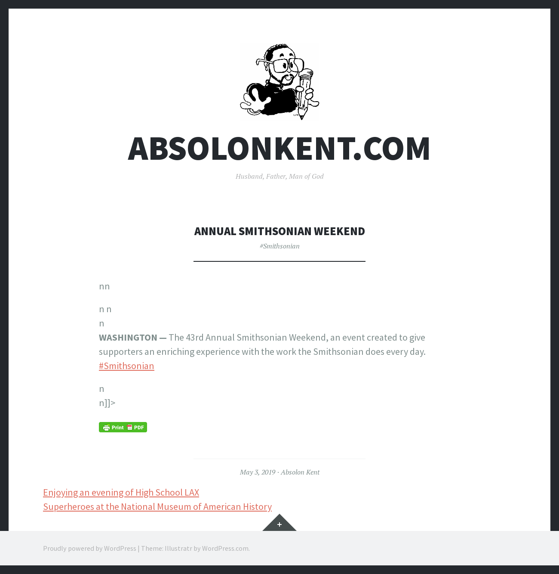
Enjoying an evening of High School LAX (121, 492)
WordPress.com (225, 548)
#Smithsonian (280, 246)
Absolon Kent (300, 472)
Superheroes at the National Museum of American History (157, 506)
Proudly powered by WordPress (89, 548)
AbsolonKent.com (279, 148)
